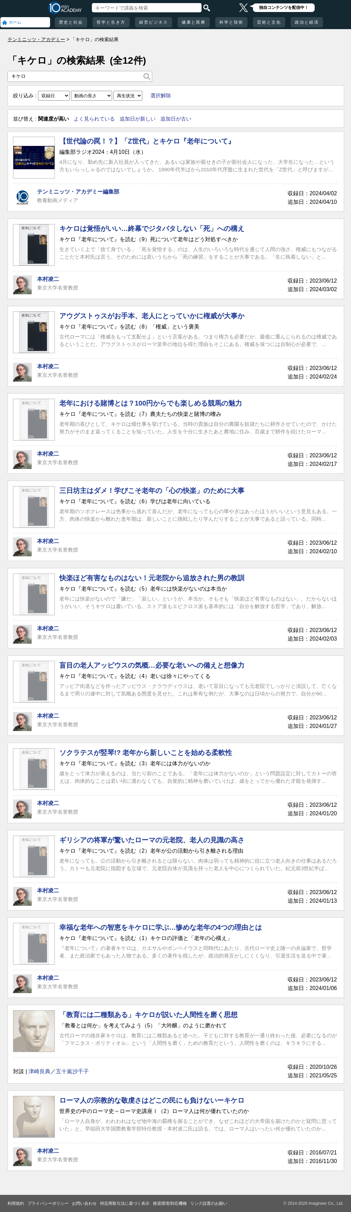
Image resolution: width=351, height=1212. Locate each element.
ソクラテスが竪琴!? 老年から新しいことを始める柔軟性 (145, 752)
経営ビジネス (153, 22)
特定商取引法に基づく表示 (124, 1203)
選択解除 (160, 95)
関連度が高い (53, 119)
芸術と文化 (269, 22)
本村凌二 (48, 279)
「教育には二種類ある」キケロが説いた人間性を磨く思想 (148, 1014)
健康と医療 (194, 22)
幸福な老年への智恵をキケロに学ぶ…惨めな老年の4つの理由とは (160, 927)
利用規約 (16, 1203)
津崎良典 (39, 1071)
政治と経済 (307, 22)
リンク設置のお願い (208, 1203)
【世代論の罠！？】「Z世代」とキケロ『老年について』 (147, 141)
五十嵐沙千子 (72, 1071)
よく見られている (94, 119)
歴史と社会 (71, 22)
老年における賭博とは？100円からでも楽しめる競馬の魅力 (150, 403)
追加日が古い (175, 119)
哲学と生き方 (111, 22)
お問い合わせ (84, 1203)
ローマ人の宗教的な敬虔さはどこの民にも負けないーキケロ (151, 1100)
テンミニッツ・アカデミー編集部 (78, 192)
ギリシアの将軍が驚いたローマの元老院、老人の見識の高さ (151, 840)
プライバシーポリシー (48, 1203)
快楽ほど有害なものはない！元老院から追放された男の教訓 (151, 578)
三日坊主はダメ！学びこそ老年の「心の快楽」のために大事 (151, 490)
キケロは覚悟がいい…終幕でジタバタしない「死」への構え (151, 228)
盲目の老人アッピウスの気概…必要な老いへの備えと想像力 (151, 665)
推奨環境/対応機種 (170, 1203)
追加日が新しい (138, 119)
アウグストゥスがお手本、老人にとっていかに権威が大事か (151, 316)
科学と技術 (231, 22)
